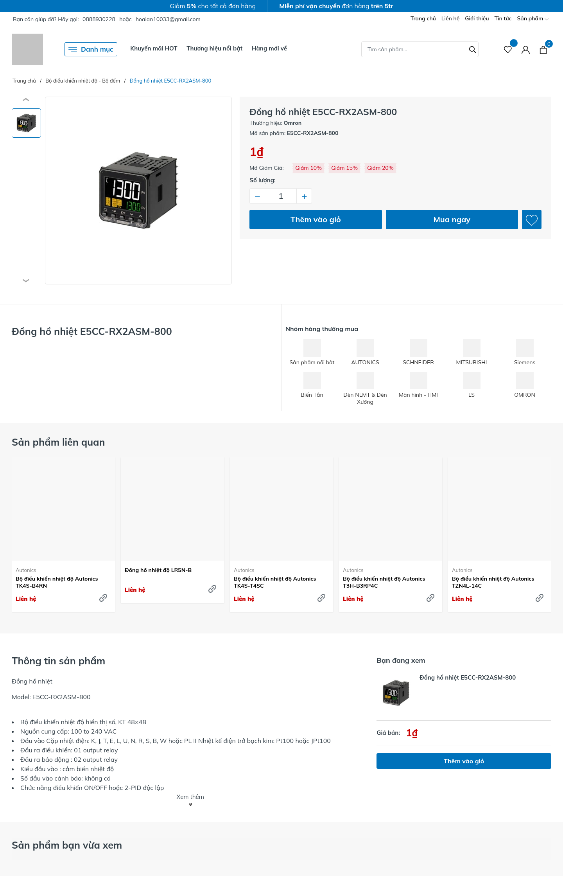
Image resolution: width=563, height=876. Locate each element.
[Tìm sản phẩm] (420, 49)
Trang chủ (423, 18)
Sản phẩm (533, 19)
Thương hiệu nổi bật (214, 48)
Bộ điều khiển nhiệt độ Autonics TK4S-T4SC (275, 582)
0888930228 (98, 19)
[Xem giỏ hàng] (543, 49)
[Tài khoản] (526, 49)
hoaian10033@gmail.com (168, 19)
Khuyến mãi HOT (153, 48)
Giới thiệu (477, 18)
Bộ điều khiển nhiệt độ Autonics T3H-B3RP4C (384, 582)
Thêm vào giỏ (315, 219)
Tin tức (503, 18)
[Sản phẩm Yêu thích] (508, 49)
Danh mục (90, 49)
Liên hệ (450, 18)
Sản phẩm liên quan (58, 442)
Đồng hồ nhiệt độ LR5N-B (158, 570)
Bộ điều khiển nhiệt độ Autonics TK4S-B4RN (57, 582)
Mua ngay (451, 219)
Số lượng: (262, 180)
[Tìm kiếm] (473, 48)
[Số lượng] (280, 196)
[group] (138, 190)
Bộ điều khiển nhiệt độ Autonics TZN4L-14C (493, 582)
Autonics (26, 570)
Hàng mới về (269, 48)
